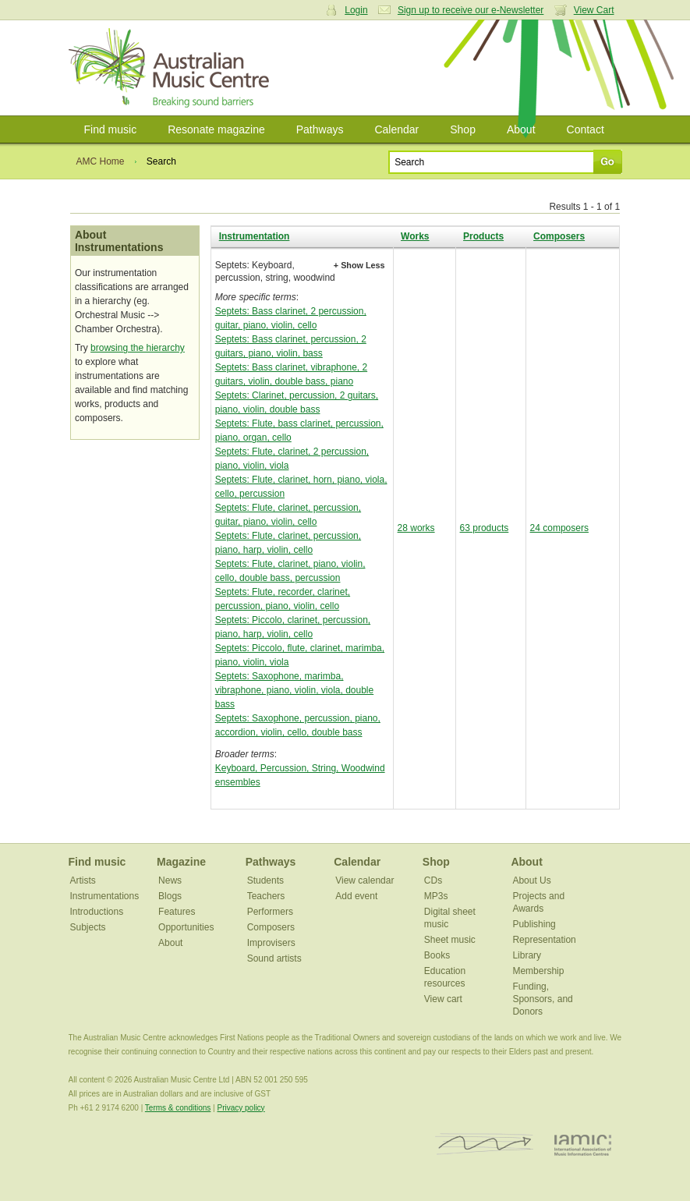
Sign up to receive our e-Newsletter (470, 10)
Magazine (181, 862)
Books (437, 955)
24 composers (559, 528)
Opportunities (186, 927)
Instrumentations (105, 896)
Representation (543, 939)
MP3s (436, 896)
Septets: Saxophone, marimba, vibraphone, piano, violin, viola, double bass (294, 690)
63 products (484, 528)
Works (415, 236)
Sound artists (274, 958)
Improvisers (271, 942)
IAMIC (582, 1144)
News (170, 880)
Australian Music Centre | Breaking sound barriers (172, 68)
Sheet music (450, 939)
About (521, 129)
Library (526, 955)
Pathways (320, 129)
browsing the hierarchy (137, 347)
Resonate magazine (216, 129)
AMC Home (100, 161)
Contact (585, 129)
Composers (559, 236)
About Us (531, 880)
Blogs (170, 896)
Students (265, 880)
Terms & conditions (178, 1108)
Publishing (533, 924)
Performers (270, 911)
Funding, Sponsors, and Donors (542, 999)
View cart (443, 999)
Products (483, 236)
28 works (416, 528)
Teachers (266, 896)
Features (176, 911)
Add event (356, 896)
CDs (433, 880)
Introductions (97, 911)
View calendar (364, 880)
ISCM (484, 1144)
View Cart (594, 10)
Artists (83, 880)
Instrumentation (254, 236)
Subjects (88, 927)
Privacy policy (240, 1108)
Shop (463, 129)
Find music (110, 129)
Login (356, 10)
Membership (538, 970)
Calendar (396, 129)
